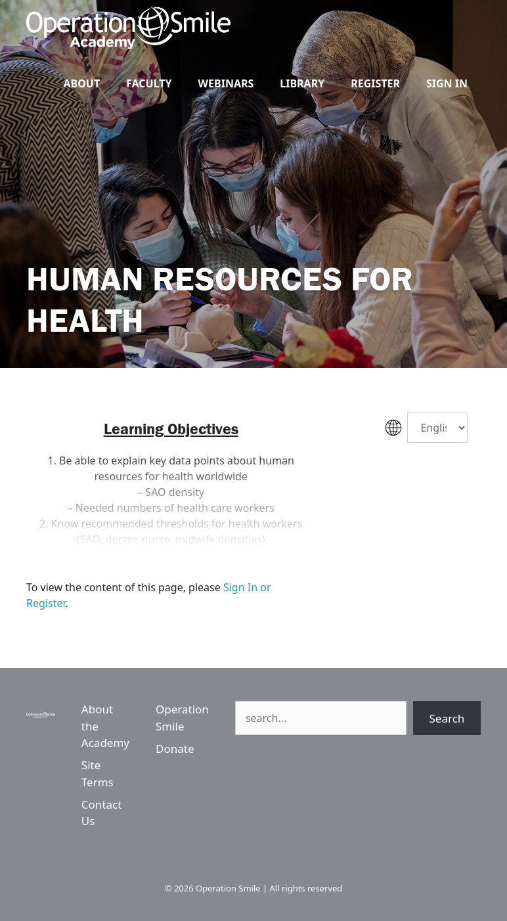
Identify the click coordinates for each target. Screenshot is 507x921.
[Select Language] (437, 428)
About (81, 83)
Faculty (148, 83)
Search (447, 718)
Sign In (447, 83)
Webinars (226, 83)
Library (302, 83)
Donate (175, 748)
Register (375, 83)
